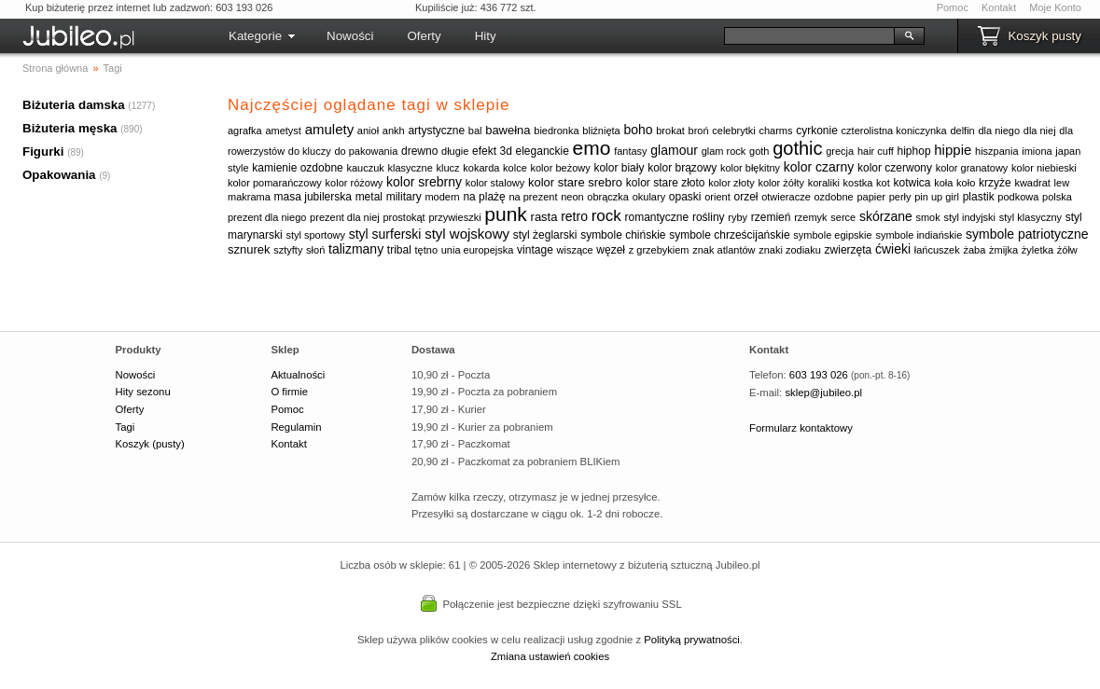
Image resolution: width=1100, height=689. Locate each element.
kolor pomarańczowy (275, 182)
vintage (535, 249)
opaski (685, 196)
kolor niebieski (1044, 167)
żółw (1067, 249)
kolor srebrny (424, 181)
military (404, 196)
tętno (426, 249)
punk (505, 214)
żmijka (1003, 249)
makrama (249, 196)
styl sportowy (315, 235)
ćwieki (893, 248)
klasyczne (410, 167)
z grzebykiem (659, 249)
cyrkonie (817, 130)
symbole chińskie (622, 234)
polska (1057, 196)
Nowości (350, 36)
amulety (330, 129)
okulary (649, 196)
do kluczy (309, 151)
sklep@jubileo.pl (823, 392)
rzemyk (810, 217)
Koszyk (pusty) (150, 443)
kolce (515, 167)
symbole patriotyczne (1027, 234)
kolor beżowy (561, 167)
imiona (1036, 151)
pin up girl (936, 196)
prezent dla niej (345, 217)
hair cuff (875, 151)
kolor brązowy (682, 167)
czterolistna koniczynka (894, 130)
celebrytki (733, 130)
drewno (419, 151)
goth (759, 151)
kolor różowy (354, 182)
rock (606, 216)
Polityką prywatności (692, 639)
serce (843, 217)
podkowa (1017, 196)
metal (369, 196)
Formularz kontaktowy (801, 428)
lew (1062, 182)
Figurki (42, 151)
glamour (674, 150)
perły (900, 196)
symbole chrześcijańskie (729, 234)
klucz (448, 167)
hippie (952, 150)
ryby (737, 217)
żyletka (1037, 249)
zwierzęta (848, 249)
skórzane (885, 216)
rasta (544, 217)
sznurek (249, 249)
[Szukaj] (809, 36)
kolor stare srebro (575, 182)
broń (699, 130)
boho (637, 129)
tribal (399, 249)
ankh (394, 130)
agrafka (245, 130)
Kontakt (999, 7)
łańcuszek (937, 249)
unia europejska (477, 249)
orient (717, 196)
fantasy (630, 151)
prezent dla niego (267, 217)
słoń (315, 249)
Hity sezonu (143, 391)
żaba (974, 249)
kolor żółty (781, 182)
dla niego (999, 130)
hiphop (914, 151)
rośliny (708, 217)
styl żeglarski (545, 234)
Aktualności (298, 374)
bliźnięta (601, 130)
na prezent (532, 196)
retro (574, 216)
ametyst (283, 130)
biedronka (556, 130)
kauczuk (364, 167)
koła (943, 182)
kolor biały (618, 167)
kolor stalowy (495, 182)
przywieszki (454, 217)
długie (454, 151)
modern (442, 196)
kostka (858, 182)
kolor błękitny (750, 167)
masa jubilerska (313, 196)
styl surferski (385, 234)
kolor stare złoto (665, 182)
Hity (485, 36)
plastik (979, 196)
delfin (962, 130)
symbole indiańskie (918, 235)
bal (475, 130)
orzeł (745, 196)
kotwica (912, 182)
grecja (840, 151)
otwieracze (786, 196)
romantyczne (657, 217)
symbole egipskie (832, 235)
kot (883, 182)
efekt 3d (492, 151)
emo (592, 147)
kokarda (481, 167)
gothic (797, 148)
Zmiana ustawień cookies (550, 656)
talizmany (355, 248)
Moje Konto (1055, 7)
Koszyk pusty (1044, 36)
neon (572, 196)
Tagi (125, 427)
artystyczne (436, 130)
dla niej (1039, 130)
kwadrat (1032, 182)
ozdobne (833, 196)
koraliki (824, 182)
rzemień (771, 217)
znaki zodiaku (790, 249)
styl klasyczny (1030, 217)
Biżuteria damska (73, 105)
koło (965, 182)
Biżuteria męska (70, 128)
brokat (670, 130)
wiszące (575, 249)
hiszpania (996, 151)
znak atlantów (723, 249)
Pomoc (952, 7)
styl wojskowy (467, 233)
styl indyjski (969, 217)
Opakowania (59, 175)
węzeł (610, 249)
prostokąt (404, 217)
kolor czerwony (894, 167)
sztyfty (287, 249)
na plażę (484, 196)
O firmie (289, 391)
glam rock (724, 151)
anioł (368, 130)
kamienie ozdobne (297, 167)
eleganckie (542, 151)
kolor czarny (819, 166)
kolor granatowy (972, 167)
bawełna (507, 130)
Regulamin (296, 427)
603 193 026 (818, 374)
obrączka (608, 196)
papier (870, 196)
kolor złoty (731, 182)
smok (927, 217)
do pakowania (365, 151)
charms (775, 130)
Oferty (423, 36)
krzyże (995, 182)
